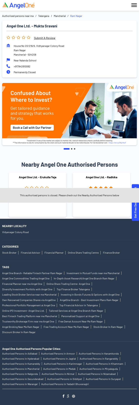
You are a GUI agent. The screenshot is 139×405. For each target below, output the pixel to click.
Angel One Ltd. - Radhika (101, 177)
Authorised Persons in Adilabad (19, 353)
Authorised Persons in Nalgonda (20, 373)
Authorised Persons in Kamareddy (21, 363)
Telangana (43, 15)
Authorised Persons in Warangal (19, 384)
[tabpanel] (69, 114)
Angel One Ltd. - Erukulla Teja (37, 177)
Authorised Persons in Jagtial (59, 358)
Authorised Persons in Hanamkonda (99, 353)
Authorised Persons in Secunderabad (22, 378)
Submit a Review (44, 38)
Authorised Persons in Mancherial (20, 368)
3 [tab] (74, 149)
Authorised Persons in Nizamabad (97, 373)
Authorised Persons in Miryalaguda (98, 368)
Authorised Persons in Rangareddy (99, 358)
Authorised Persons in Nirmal (58, 373)
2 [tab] (71, 149)
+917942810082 (22, 66)
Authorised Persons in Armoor (58, 353)
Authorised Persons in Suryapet (103, 378)
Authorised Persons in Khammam (104, 363)
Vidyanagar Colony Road (15, 232)
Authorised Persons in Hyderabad (20, 358)
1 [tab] (67, 149)
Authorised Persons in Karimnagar (63, 363)
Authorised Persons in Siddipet (64, 378)
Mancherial (60, 15)
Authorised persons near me (18, 15)
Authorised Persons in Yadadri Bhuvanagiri (65, 384)
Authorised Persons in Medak (59, 368)
